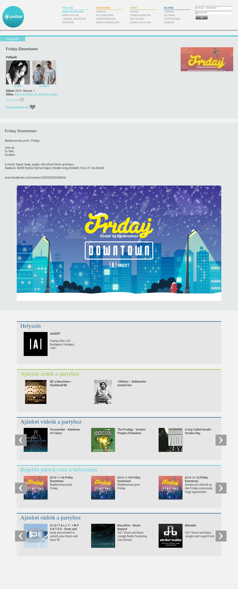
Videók (169, 11)
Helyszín (30, 326)
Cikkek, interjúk (74, 18)
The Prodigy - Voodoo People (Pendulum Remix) (131, 433)
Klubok (169, 15)
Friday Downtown (61, 481)
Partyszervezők (108, 22)
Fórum (100, 11)
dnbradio (190, 525)
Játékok (68, 22)
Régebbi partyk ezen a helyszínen (59, 470)
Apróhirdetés (106, 18)
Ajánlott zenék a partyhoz (49, 374)
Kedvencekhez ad (17, 107)
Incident (10, 155)
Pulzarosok (105, 15)
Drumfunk (41, 94)
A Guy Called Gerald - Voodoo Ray (198, 431)
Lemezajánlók (140, 15)
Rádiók (169, 22)
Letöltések (172, 18)
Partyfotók (70, 15)
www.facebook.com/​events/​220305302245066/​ (35, 177)
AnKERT (55, 333)
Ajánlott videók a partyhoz (51, 422)
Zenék (134, 11)
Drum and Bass (23, 94)
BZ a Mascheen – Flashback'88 (61, 383)
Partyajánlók (72, 11)
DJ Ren (9, 151)
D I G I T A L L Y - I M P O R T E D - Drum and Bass (64, 529)
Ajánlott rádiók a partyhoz (50, 517)
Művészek (137, 18)
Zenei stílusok (140, 22)
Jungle (53, 94)
